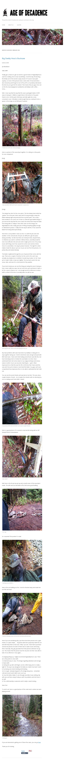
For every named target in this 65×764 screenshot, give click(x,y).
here (39, 742)
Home (3, 25)
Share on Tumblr (24, 753)
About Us (10, 25)
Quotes (19, 25)
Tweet (23, 751)
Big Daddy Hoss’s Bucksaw (13, 58)
